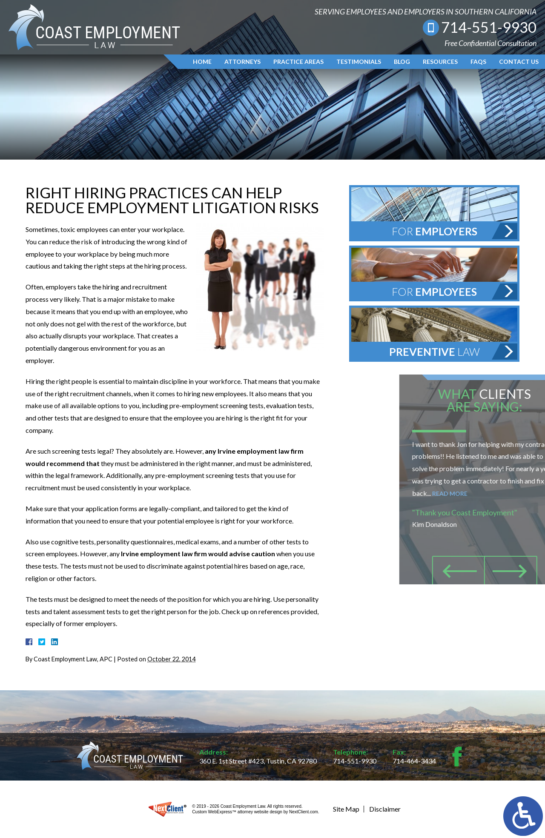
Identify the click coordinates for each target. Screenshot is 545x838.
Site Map (346, 809)
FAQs (478, 61)
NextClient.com (303, 811)
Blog (402, 61)
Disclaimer (385, 809)
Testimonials (358, 61)
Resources (440, 61)
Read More (488, 493)
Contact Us (519, 61)
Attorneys (242, 61)
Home (202, 61)
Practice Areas (298, 61)
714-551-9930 (488, 27)
